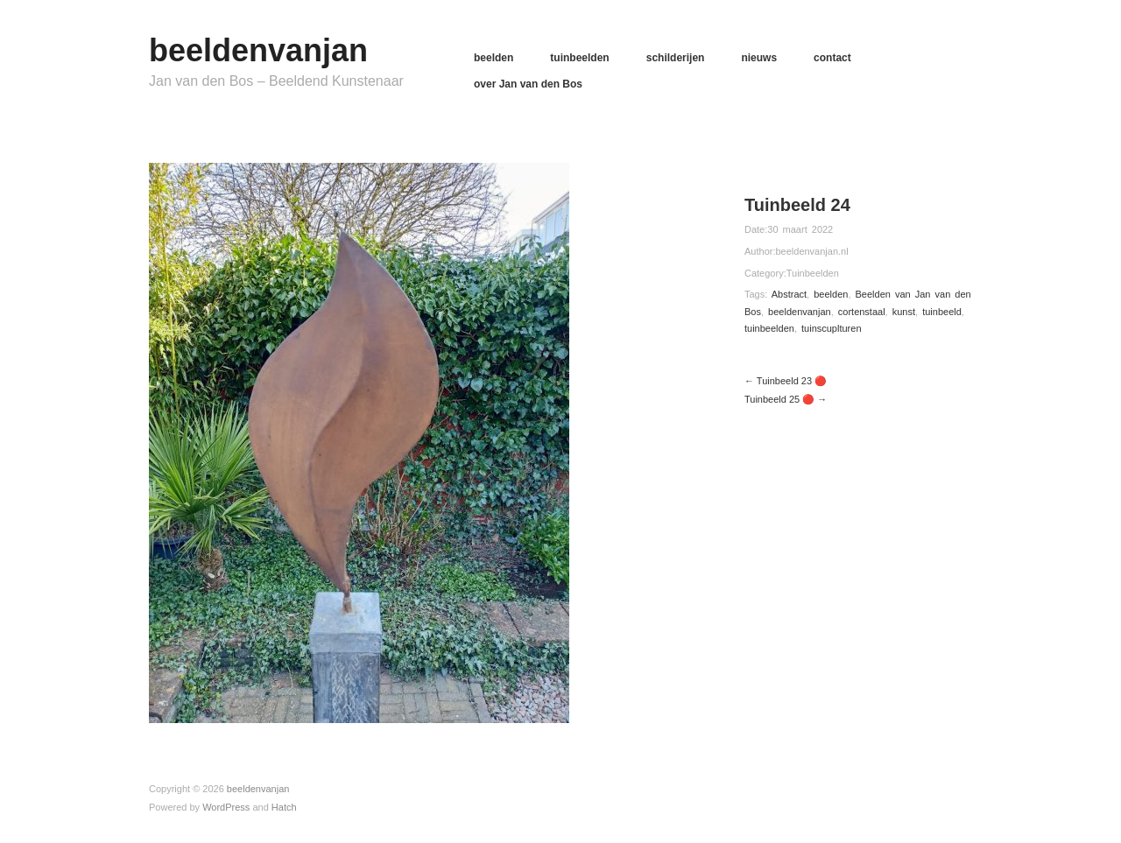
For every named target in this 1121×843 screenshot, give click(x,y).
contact (832, 58)
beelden (493, 58)
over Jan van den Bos (528, 84)
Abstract (789, 294)
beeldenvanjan (258, 50)
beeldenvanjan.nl (811, 251)
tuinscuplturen (831, 328)
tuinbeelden (579, 58)
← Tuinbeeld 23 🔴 (785, 381)
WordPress (226, 807)
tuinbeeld (942, 311)
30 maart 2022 (800, 229)
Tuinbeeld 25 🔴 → (785, 399)
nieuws (759, 58)
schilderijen (675, 58)
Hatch (284, 807)
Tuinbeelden (812, 273)
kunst (903, 311)
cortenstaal (861, 311)
